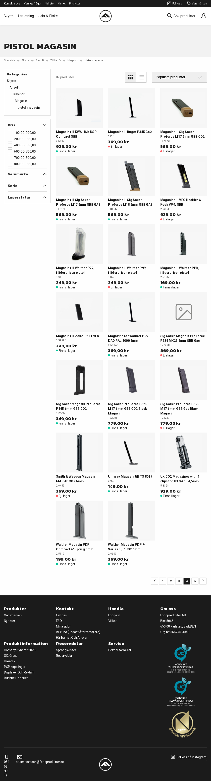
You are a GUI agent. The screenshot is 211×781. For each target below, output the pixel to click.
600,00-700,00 (22, 151)
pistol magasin (29, 107)
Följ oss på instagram (188, 757)
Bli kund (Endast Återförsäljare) (78, 632)
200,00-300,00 (22, 139)
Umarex (9, 661)
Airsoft (40, 60)
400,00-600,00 (22, 145)
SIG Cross (10, 655)
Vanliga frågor (32, 3)
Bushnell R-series (16, 678)
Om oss (61, 615)
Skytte (9, 16)
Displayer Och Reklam (19, 672)
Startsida (9, 60)
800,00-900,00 (22, 164)
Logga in (114, 615)
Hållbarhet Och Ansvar (72, 637)
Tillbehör (55, 60)
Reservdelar (64, 655)
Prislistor (74, 3)
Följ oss (174, 4)
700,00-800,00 (22, 158)
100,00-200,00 (22, 133)
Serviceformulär (119, 650)
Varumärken (196, 4)
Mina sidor (63, 626)
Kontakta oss (12, 3)
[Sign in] (204, 16)
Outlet (62, 3)
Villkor (112, 621)
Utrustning (26, 16)
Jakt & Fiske (48, 16)
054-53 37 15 (7, 766)
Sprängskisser (66, 650)
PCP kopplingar (14, 667)
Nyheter (49, 3)
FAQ (59, 621)
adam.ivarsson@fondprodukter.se (40, 759)
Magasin (72, 60)
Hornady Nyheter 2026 (20, 650)
